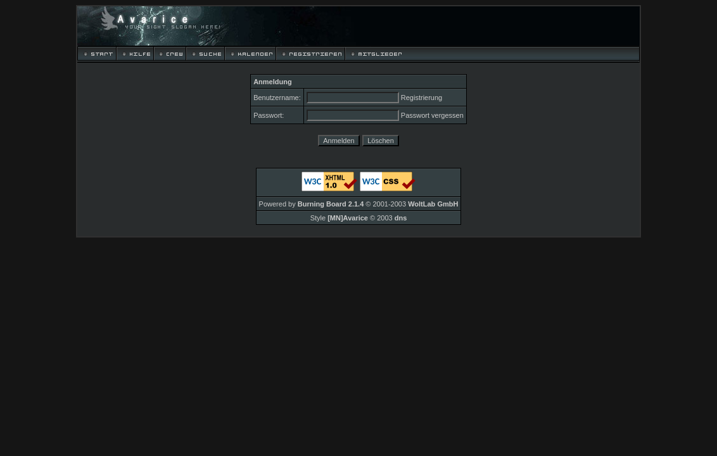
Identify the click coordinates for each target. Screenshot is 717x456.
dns (401, 218)
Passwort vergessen (432, 115)
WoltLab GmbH (433, 204)
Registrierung (421, 97)
